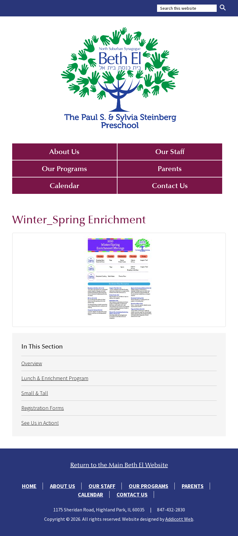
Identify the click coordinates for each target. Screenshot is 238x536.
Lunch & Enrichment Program (54, 378)
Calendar (64, 185)
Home (29, 486)
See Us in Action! (40, 422)
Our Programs (64, 168)
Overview (31, 363)
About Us (64, 151)
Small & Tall (34, 393)
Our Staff (169, 151)
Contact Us (170, 185)
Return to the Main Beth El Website (119, 465)
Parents (170, 168)
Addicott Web (179, 519)
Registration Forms (42, 407)
